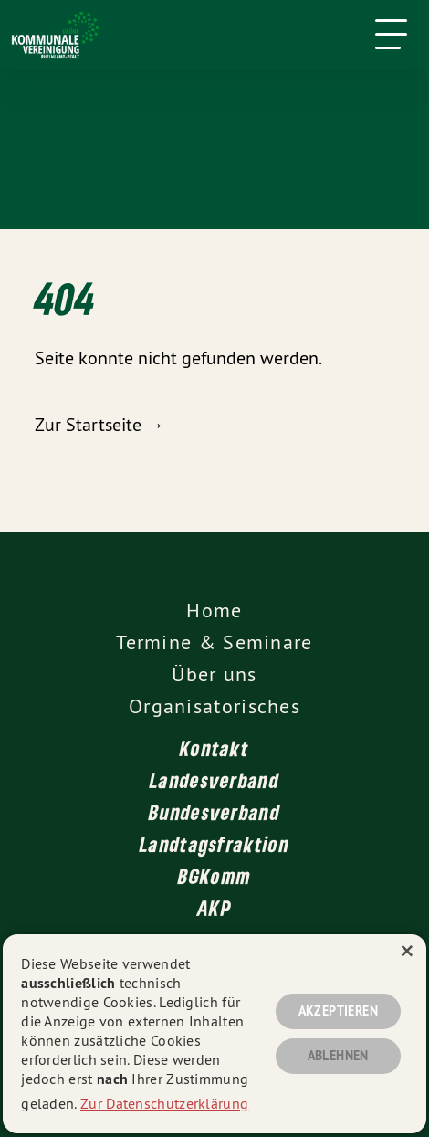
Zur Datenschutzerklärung (164, 1103)
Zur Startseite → (99, 424)
